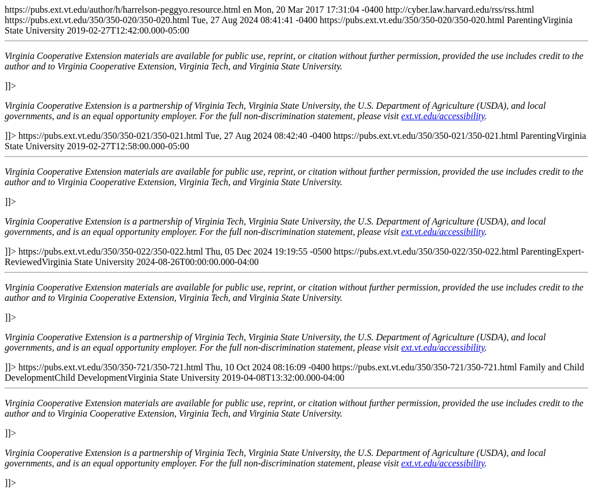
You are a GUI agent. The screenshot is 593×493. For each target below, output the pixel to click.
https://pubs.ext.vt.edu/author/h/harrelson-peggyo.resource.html (296, 246)
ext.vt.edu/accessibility (443, 116)
